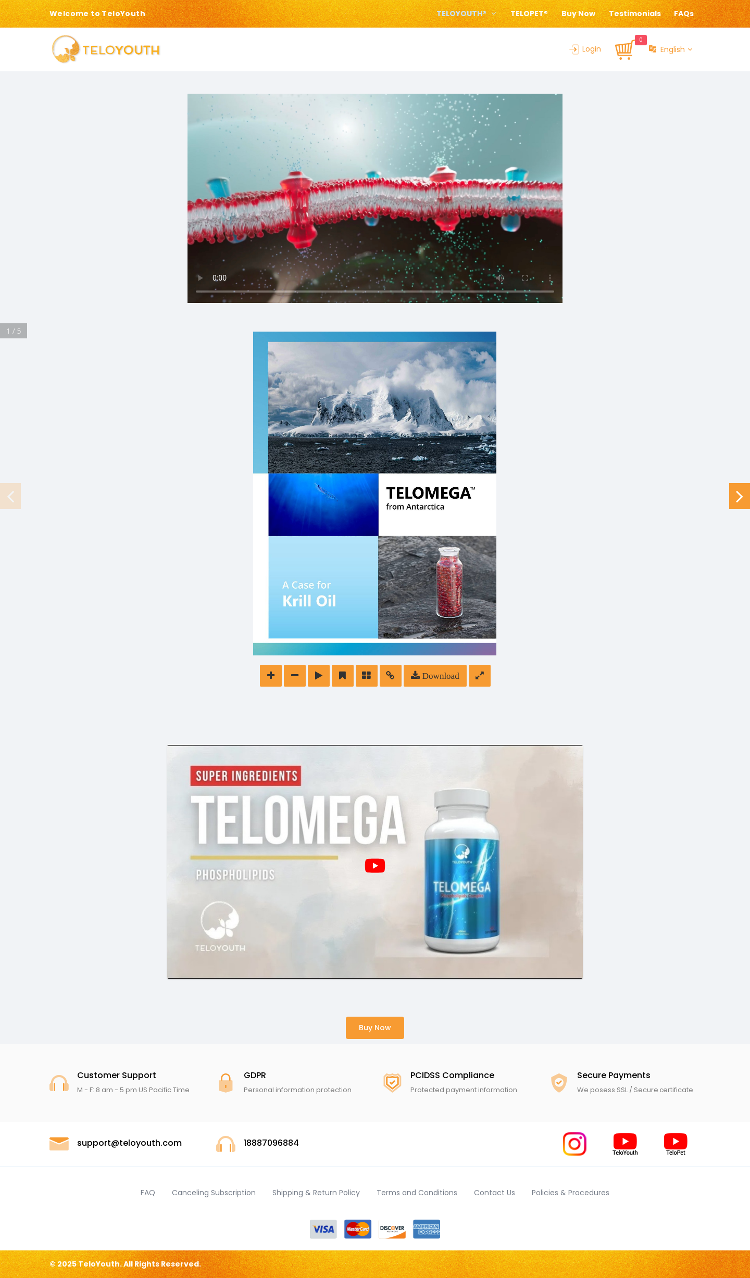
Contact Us (494, 1192)
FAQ (148, 1192)
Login (584, 49)
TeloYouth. (100, 1264)
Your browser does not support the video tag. (375, 198)
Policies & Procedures (570, 1192)
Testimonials (635, 13)
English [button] (667, 49)
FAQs (684, 13)
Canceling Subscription (214, 1192)
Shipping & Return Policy (316, 1192)
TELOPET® (529, 13)
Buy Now (578, 13)
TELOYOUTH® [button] (462, 13)
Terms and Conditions (417, 1192)
